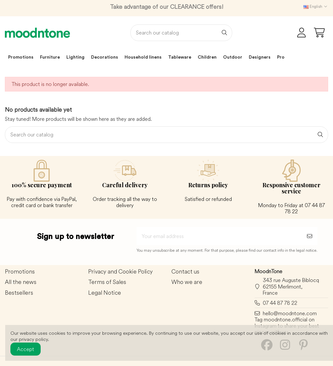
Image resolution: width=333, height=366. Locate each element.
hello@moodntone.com (290, 313)
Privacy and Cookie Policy (120, 271)
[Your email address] (219, 236)
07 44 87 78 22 (280, 303)
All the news (20, 282)
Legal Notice (104, 292)
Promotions (20, 271)
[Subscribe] (309, 236)
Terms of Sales (107, 282)
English (315, 6)
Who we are (186, 282)
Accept (25, 349)
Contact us (185, 271)
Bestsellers (19, 292)
